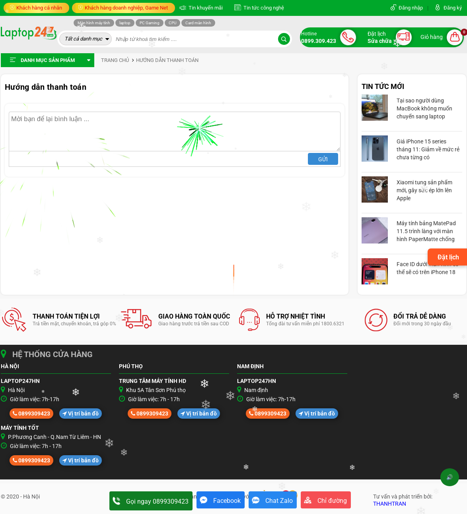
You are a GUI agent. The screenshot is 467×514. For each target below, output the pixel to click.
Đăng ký (453, 8)
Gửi (323, 159)
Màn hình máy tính (94, 23)
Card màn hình (198, 23)
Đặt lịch (448, 257)
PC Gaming (150, 23)
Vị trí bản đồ (80, 413)
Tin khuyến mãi (205, 8)
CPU (172, 23)
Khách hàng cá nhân (38, 8)
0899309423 (31, 413)
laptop (124, 23)
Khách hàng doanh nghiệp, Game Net (126, 8)
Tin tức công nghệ (263, 8)
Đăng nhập (411, 8)
